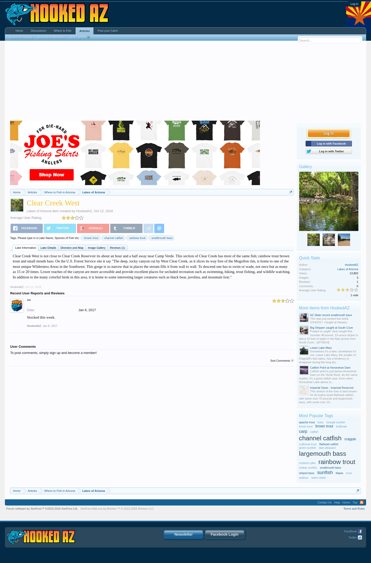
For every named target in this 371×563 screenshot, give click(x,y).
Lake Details (48, 247)
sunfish (325, 472)
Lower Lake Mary (321, 347)
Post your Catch (108, 30)
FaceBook (350, 531)
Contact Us (324, 502)
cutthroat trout (308, 444)
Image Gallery (96, 247)
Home (19, 30)
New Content (80, 37)
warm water (318, 477)
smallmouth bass (161, 238)
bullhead (341, 426)
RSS (362, 502)
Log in (354, 3)
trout (349, 473)
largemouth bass (322, 453)
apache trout (307, 422)
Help (337, 502)
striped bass (306, 473)
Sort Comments (282, 360)
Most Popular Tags (316, 415)
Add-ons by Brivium (117, 508)
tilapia (339, 473)
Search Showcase (21, 37)
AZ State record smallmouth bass (331, 315)
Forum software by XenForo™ (42, 508)
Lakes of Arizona (39, 211)
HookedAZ (84, 211)
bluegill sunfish (335, 422)
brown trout (90, 238)
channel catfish (113, 238)
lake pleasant (327, 447)
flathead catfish (329, 444)
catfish (314, 431)
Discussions (38, 30)
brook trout (306, 426)
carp (303, 431)
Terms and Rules (354, 508)
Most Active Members (51, 37)
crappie (350, 439)
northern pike (307, 463)
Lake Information (25, 247)
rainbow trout (137, 238)
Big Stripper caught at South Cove (331, 327)
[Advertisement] (185, 82)
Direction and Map (72, 247)
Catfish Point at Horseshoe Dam (330, 367)
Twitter (352, 537)
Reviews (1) (117, 247)
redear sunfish (308, 467)
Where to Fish (62, 30)
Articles (84, 30)
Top (355, 502)
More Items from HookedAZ (324, 308)
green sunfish (307, 447)
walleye (304, 477)
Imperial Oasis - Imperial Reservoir (332, 387)
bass (321, 422)
